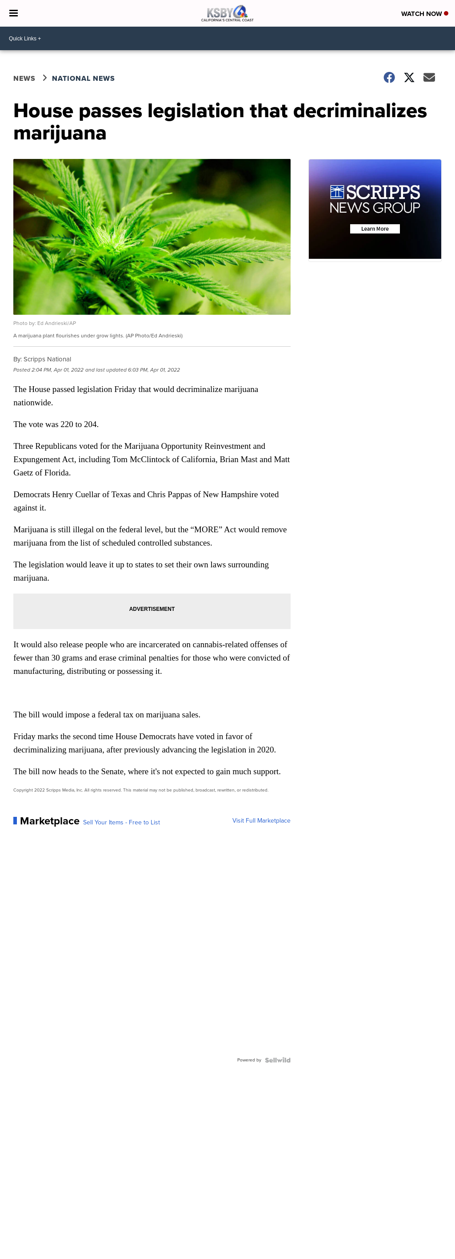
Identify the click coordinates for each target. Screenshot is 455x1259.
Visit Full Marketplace (261, 821)
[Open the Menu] (13, 13)
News (24, 78)
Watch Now (424, 14)
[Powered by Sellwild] (278, 1060)
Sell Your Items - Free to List (121, 823)
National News (83, 78)
